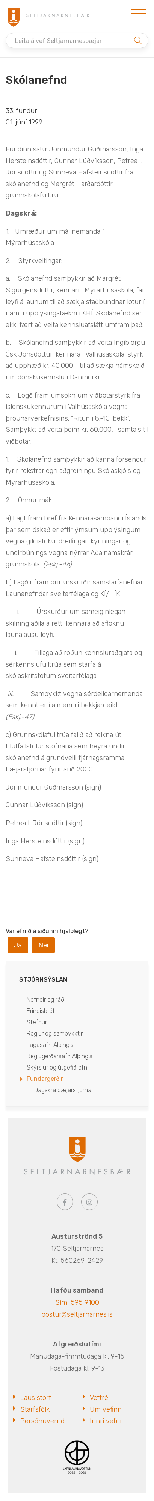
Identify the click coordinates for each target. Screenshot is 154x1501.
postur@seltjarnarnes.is (77, 1314)
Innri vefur (106, 1421)
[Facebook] (65, 1201)
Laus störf (35, 1398)
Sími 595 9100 (77, 1302)
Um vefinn (106, 1409)
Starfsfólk (35, 1409)
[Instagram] (89, 1201)
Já (18, 945)
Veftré (99, 1398)
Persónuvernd (42, 1421)
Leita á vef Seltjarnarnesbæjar (58, 40)
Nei (43, 945)
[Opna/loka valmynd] (139, 12)
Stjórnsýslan (43, 979)
